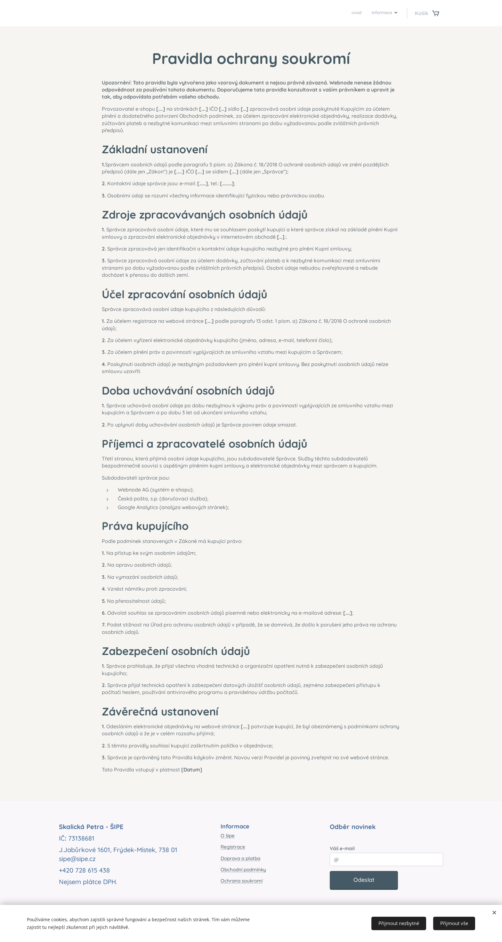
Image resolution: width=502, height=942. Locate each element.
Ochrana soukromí (242, 881)
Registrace (233, 847)
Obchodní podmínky (243, 869)
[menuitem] (383, 13)
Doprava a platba (240, 858)
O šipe (228, 836)
